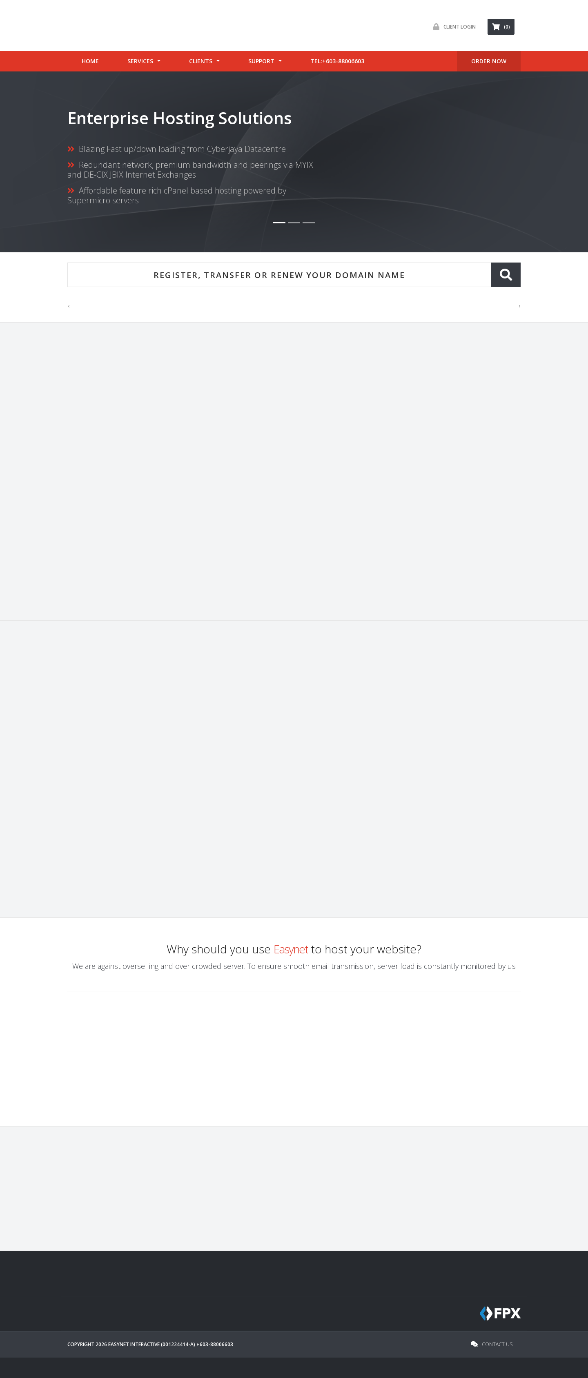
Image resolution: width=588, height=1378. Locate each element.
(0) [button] (501, 26)
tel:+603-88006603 (337, 61)
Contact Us (491, 1344)
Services (140, 61)
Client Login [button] (452, 26)
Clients (200, 61)
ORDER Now (488, 61)
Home (90, 61)
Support (261, 61)
